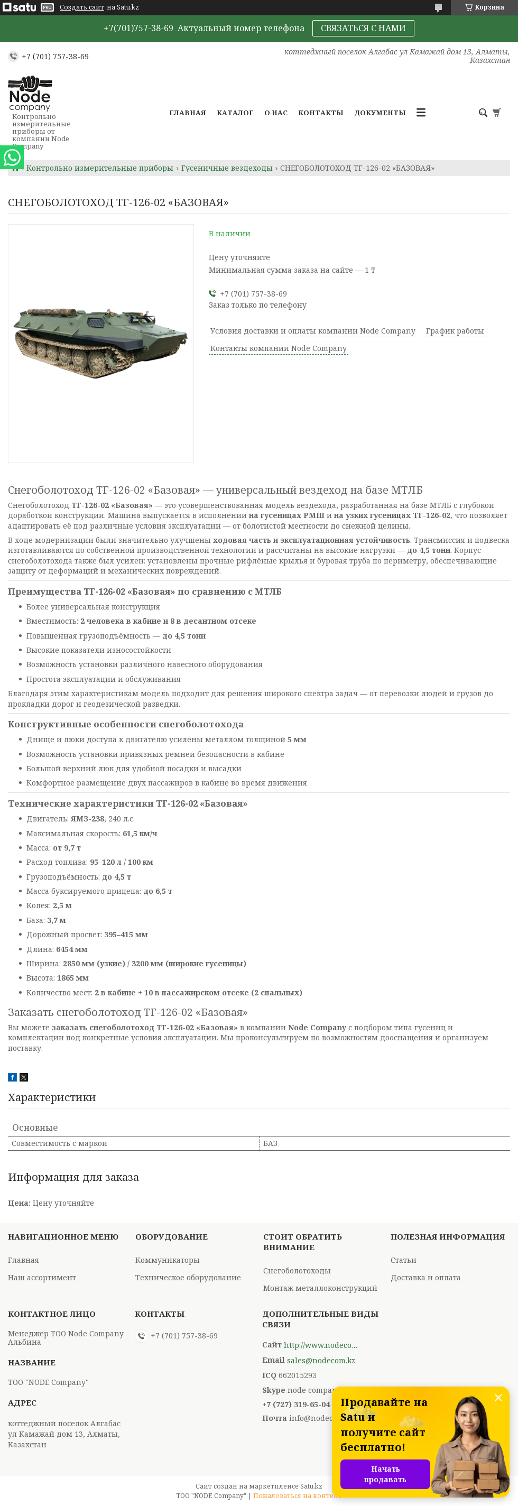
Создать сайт (82, 7)
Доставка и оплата (426, 1277)
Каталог (235, 112)
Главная (187, 112)
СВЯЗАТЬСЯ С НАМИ (363, 28)
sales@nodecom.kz (321, 1360)
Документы (380, 112)
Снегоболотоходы (297, 1270)
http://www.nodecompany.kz (321, 1345)
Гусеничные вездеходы (227, 168)
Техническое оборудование (188, 1277)
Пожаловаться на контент (297, 1495)
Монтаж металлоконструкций (320, 1288)
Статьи (404, 1260)
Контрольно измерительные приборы (99, 168)
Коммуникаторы (167, 1260)
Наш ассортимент (42, 1277)
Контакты (321, 112)
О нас (276, 112)
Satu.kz (311, 1486)
